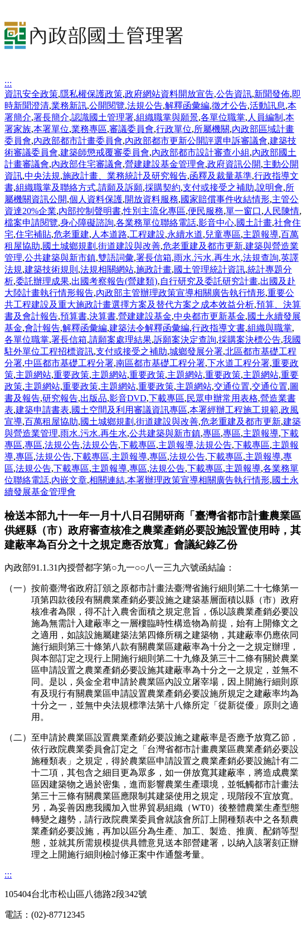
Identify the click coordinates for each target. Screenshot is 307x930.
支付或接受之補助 (218, 187)
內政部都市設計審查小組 (201, 152)
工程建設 (147, 234)
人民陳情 (281, 211)
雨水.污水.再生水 (207, 257)
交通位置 (232, 386)
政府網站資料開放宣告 (169, 94)
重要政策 (71, 374)
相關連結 (107, 480)
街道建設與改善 (129, 246)
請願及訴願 (120, 187)
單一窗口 (243, 211)
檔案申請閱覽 (31, 222)
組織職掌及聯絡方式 (56, 187)
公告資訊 (234, 94)
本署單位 (51, 129)
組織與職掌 (269, 328)
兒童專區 (223, 234)
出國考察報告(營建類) (114, 281)
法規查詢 (261, 257)
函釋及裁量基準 (220, 176)
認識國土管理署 (102, 117)
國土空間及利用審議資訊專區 (129, 410)
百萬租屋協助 (51, 421)
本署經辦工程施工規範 (234, 410)
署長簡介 (51, 117)
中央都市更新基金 (209, 316)
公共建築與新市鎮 (60, 257)
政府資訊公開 (234, 164)
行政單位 (174, 129)
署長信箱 (154, 257)
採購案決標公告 (249, 339)
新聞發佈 (272, 94)
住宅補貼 (33, 234)
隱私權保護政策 (91, 94)
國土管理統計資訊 (209, 269)
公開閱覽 (107, 105)
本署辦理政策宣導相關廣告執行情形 (198, 480)
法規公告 (145, 105)
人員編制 (265, 117)
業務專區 (89, 129)
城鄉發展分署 (196, 351)
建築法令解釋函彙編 (149, 328)
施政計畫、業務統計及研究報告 (124, 176)
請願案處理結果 (120, 339)
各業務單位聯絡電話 (156, 222)
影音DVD (128, 398)
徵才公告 (229, 105)
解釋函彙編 (187, 105)
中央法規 (42, 176)
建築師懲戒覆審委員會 (104, 152)
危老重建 (71, 234)
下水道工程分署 (238, 363)
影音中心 (216, 222)
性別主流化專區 (154, 211)
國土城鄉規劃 (69, 246)
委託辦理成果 (42, 281)
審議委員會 (131, 129)
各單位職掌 (223, 117)
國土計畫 (254, 222)
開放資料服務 (151, 199)
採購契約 (163, 187)
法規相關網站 (107, 269)
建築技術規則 (51, 269)
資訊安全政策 (31, 94)
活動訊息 (267, 105)
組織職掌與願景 (167, 117)
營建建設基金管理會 (165, 164)
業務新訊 (69, 105)
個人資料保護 (96, 199)
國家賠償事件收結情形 (225, 199)
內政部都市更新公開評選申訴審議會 (196, 140)
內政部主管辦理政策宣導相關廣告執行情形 (180, 293)
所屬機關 (212, 129)
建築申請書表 (42, 410)
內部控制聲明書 (90, 211)
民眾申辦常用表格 (222, 398)
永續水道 (185, 234)
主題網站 (33, 374)
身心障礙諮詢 (87, 222)
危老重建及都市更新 (203, 246)
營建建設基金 (145, 316)
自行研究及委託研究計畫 (209, 281)
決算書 (102, 316)
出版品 (93, 398)
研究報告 (60, 398)
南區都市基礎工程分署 (160, 363)
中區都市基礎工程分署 (69, 363)
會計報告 (42, 328)
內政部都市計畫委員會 (78, 140)
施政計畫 (154, 269)
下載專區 (166, 398)
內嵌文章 (69, 480)
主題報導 (261, 234)
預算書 (73, 316)
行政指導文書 (218, 328)
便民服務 (205, 211)
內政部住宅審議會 (87, 164)
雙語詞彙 (116, 257)
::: (8, 83)
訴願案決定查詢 (185, 339)
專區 (212, 433)
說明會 (269, 187)
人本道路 (109, 234)
